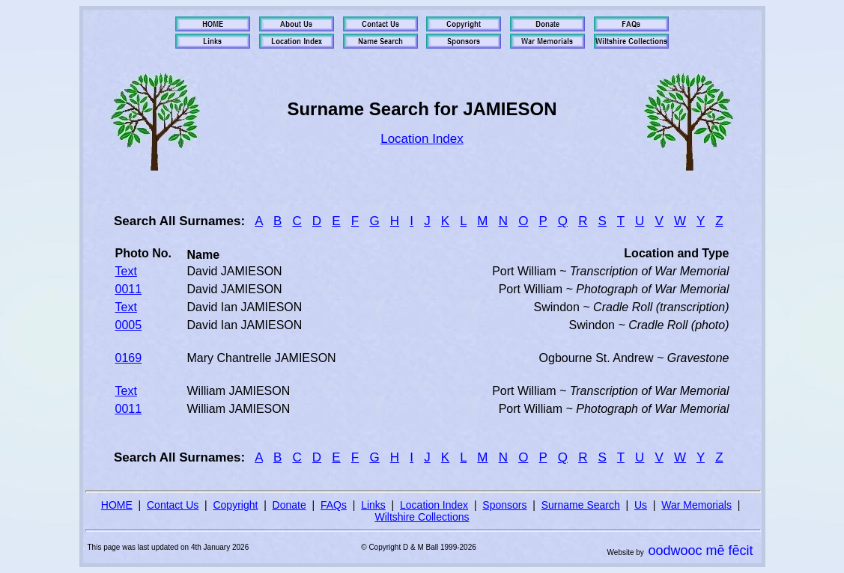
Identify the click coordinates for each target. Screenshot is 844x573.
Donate (289, 505)
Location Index (422, 139)
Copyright (235, 505)
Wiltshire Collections (421, 517)
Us (640, 505)
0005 (128, 325)
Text (126, 271)
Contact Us (172, 505)
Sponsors (504, 505)
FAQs (334, 505)
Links (373, 505)
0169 (128, 358)
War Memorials (696, 505)
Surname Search (580, 505)
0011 (128, 289)
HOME (117, 505)
